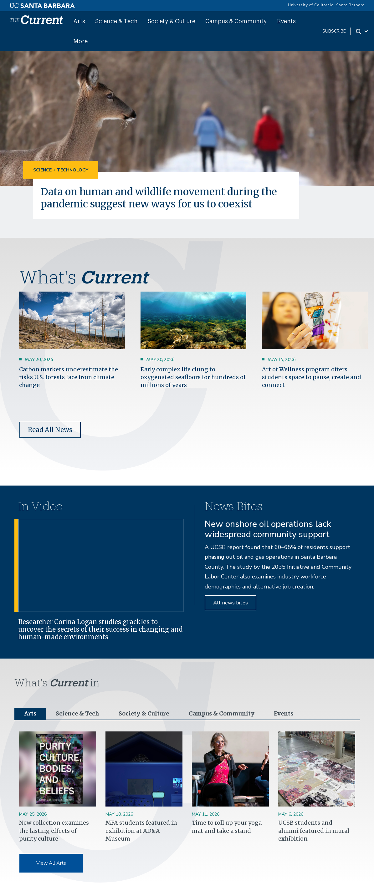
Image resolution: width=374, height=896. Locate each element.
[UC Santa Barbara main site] (42, 4)
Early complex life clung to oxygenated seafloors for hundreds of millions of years (193, 377)
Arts (79, 21)
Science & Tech (116, 21)
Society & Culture (171, 21)
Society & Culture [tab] (144, 713)
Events (286, 21)
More (80, 41)
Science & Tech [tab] (78, 713)
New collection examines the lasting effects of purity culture (54, 830)
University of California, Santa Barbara (326, 5)
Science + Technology (60, 170)
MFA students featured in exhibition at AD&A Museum (141, 830)
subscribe (334, 31)
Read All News (50, 429)
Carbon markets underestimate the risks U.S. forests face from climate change (68, 377)
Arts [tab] (30, 713)
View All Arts (51, 863)
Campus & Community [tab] (221, 713)
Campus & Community (236, 21)
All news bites (230, 602)
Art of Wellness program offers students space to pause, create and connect (311, 377)
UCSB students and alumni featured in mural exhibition (313, 830)
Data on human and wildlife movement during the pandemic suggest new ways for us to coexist (163, 198)
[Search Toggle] (362, 31)
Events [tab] (283, 713)
